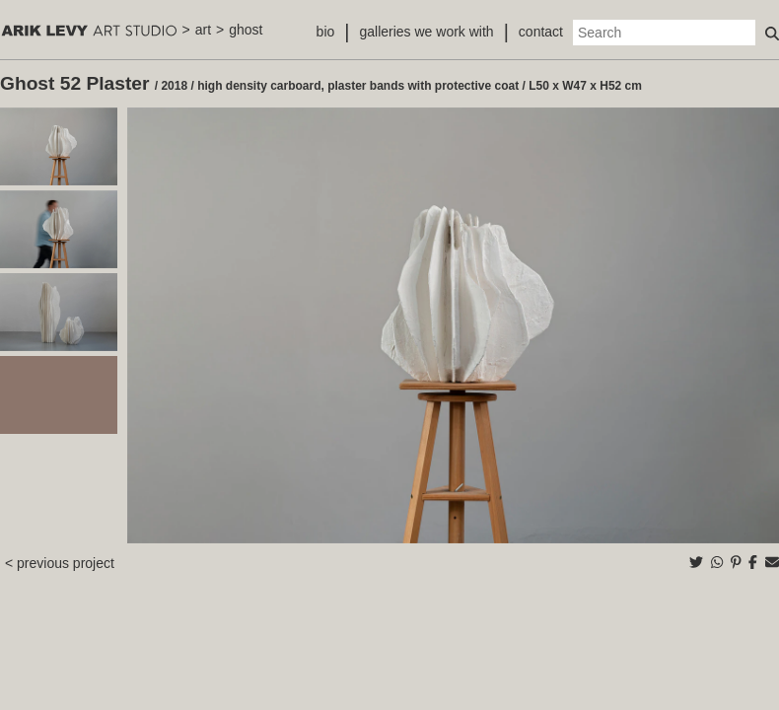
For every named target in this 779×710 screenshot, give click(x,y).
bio (326, 31)
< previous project (59, 563)
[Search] (664, 32)
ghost (245, 29)
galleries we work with (426, 31)
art (203, 29)
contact (541, 31)
